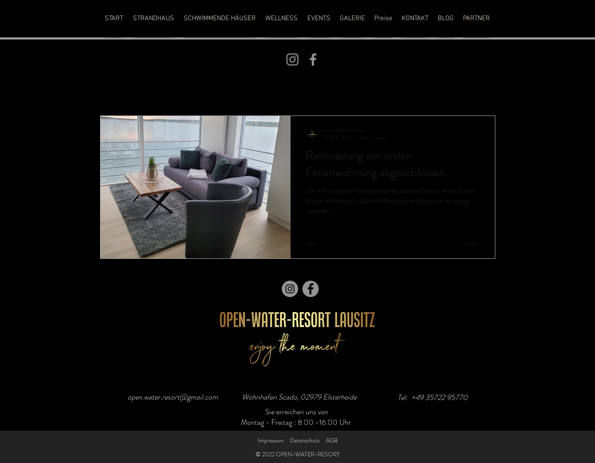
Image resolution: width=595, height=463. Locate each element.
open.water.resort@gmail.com (172, 397)
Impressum (271, 440)
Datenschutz (305, 440)
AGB (332, 440)
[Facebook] (313, 59)
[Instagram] (292, 59)
